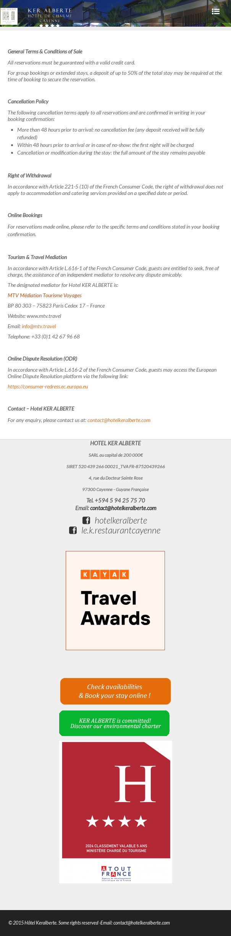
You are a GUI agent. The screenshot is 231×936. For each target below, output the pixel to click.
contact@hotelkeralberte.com (118, 420)
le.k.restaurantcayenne (114, 530)
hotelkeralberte (114, 520)
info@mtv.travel (39, 326)
